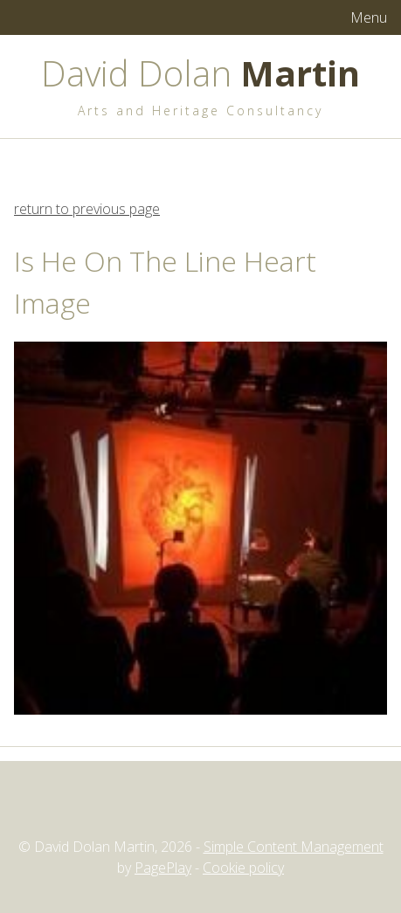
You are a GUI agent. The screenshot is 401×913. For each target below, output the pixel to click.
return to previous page (87, 208)
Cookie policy (243, 867)
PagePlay (163, 867)
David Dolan (200, 73)
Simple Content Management (294, 846)
